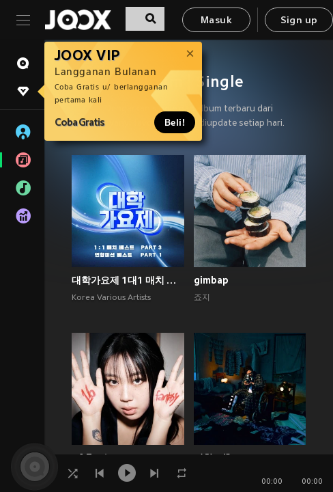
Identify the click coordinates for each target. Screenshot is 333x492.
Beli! (174, 122)
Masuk (216, 21)
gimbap (211, 280)
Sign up (299, 21)
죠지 (202, 298)
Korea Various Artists (111, 298)
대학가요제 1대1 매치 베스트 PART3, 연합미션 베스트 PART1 (128, 280)
